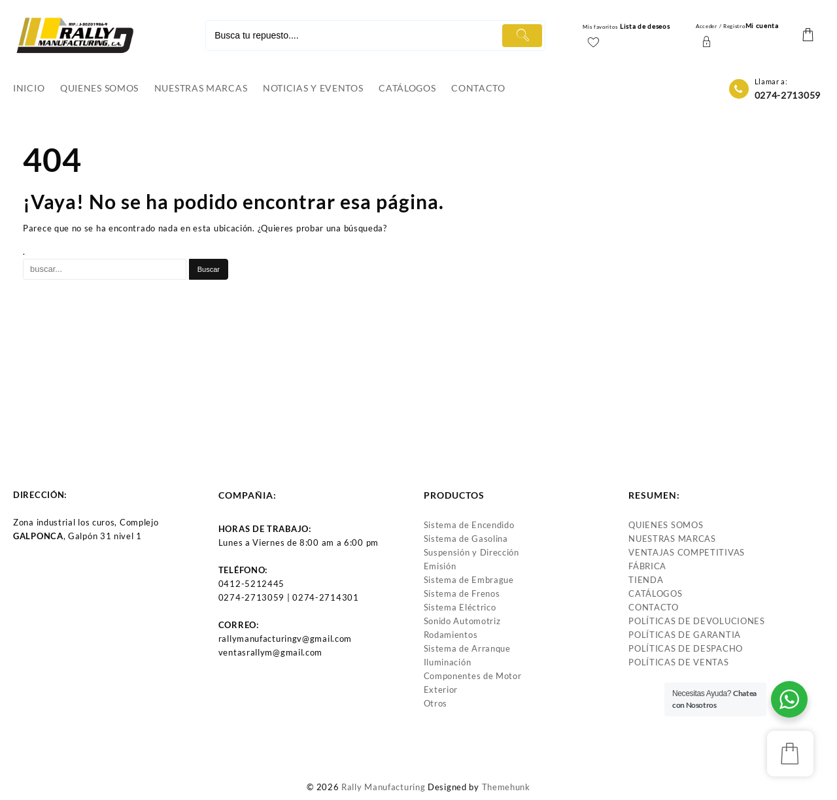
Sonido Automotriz (462, 621)
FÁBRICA (647, 566)
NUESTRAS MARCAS (672, 538)
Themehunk (506, 787)
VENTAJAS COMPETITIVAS (686, 552)
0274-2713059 (788, 95)
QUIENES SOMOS (665, 525)
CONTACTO (653, 607)
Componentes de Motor (473, 676)
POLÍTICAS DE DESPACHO (685, 648)
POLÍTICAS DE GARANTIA (684, 634)
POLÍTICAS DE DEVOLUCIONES (696, 621)
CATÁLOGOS (655, 593)
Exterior (441, 689)
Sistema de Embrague (469, 580)
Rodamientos (451, 634)
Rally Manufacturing (383, 787)
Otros (436, 703)
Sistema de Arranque (467, 648)
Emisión (440, 566)
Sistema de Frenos (462, 593)
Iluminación (447, 662)
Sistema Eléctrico (460, 607)
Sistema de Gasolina (466, 538)
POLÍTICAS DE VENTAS (678, 662)
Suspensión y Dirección (471, 552)
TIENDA (645, 580)
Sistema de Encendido (469, 525)
